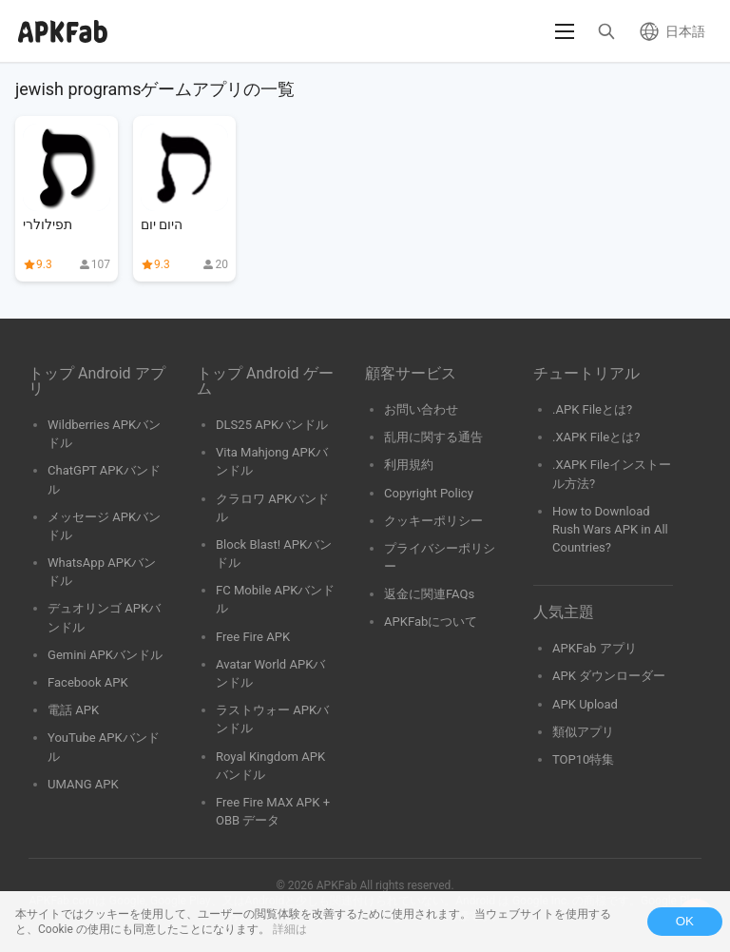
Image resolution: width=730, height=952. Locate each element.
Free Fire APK (253, 637)
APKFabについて (430, 621)
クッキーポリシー (433, 521)
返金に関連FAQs (429, 594)
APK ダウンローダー (608, 676)
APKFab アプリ (594, 648)
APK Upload (585, 704)
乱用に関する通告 (433, 437)
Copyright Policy (428, 493)
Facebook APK (88, 682)
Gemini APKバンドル (105, 655)
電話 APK (73, 710)
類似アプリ (583, 732)
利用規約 (408, 464)
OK (685, 921)
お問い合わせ (421, 409)
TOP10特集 (583, 759)
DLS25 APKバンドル (272, 425)
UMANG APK (83, 784)
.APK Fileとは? (592, 409)
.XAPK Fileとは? (596, 437)
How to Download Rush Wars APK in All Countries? (610, 529)
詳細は (290, 929)
